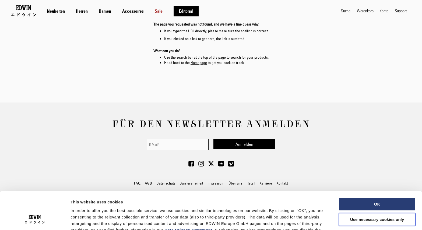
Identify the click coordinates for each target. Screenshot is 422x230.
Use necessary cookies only (377, 185)
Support (401, 10)
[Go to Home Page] (23, 10)
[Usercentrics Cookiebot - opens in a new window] (34, 219)
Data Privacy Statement (188, 195)
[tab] (188, 11)
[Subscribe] (244, 144)
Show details (282, 219)
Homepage (199, 62)
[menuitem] (56, 11)
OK (377, 169)
